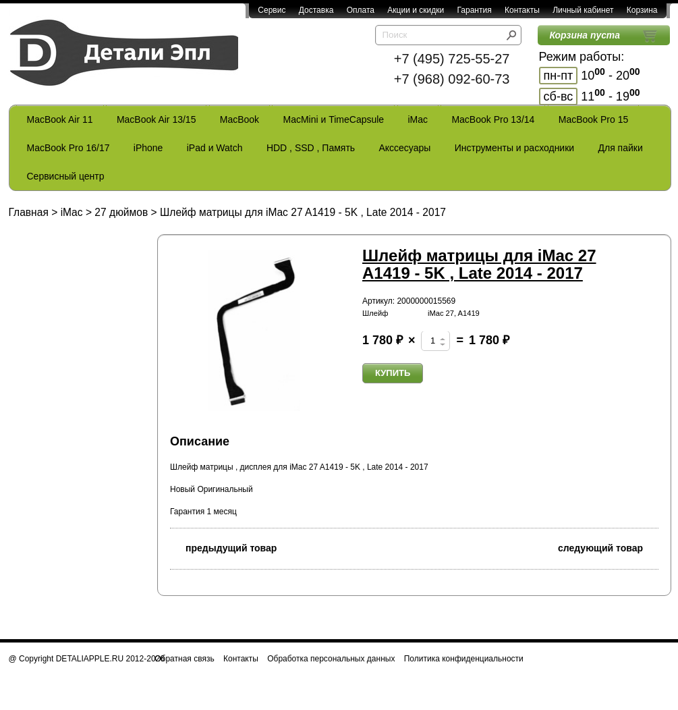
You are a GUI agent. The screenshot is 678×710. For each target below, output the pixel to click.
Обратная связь (184, 658)
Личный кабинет (583, 10)
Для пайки (620, 147)
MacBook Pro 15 (594, 119)
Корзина (642, 10)
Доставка (316, 10)
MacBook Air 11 (60, 119)
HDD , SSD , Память (310, 147)
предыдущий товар (223, 547)
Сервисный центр (66, 176)
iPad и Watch (215, 147)
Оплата (360, 10)
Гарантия (474, 10)
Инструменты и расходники (514, 147)
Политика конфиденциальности (464, 658)
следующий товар (608, 547)
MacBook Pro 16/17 (68, 147)
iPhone (148, 147)
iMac (418, 119)
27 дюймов (121, 212)
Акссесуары (404, 147)
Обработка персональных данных (331, 658)
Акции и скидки (415, 10)
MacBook (239, 119)
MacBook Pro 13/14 (492, 119)
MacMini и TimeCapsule (333, 119)
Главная (29, 212)
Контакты (522, 10)
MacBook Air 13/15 (156, 119)
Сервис (271, 10)
